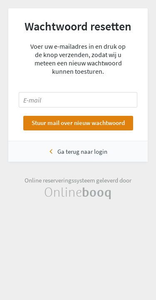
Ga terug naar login (82, 151)
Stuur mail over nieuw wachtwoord (78, 123)
